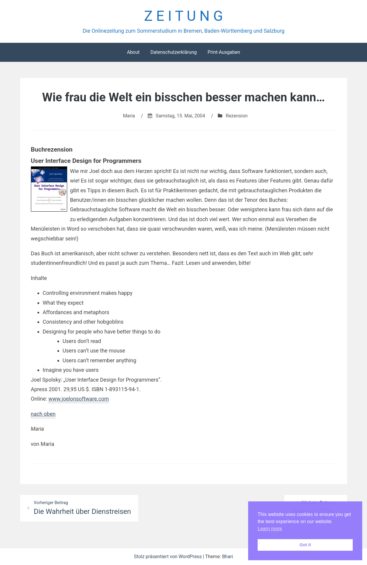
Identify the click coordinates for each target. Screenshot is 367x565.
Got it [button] (305, 544)
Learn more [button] (270, 528)
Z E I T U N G (183, 15)
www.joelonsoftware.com (78, 399)
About (133, 52)
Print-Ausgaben (223, 52)
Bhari (227, 556)
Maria (129, 116)
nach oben (43, 414)
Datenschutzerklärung (173, 52)
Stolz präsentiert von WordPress (168, 556)
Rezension (237, 116)
